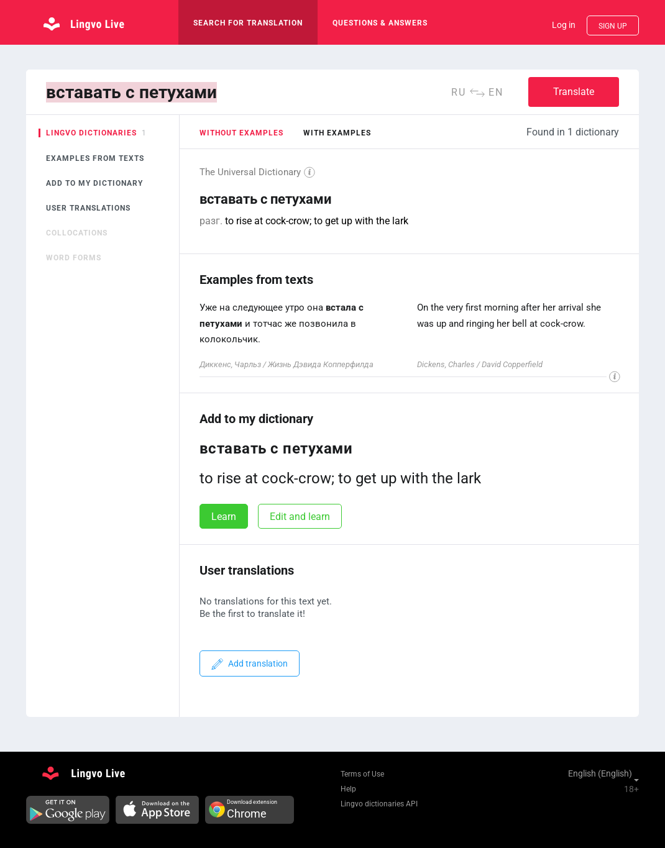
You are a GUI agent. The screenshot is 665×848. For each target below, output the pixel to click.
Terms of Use (362, 774)
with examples (337, 133)
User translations (88, 208)
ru (458, 92)
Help (348, 789)
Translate (573, 92)
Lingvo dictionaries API (379, 804)
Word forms (73, 257)
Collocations (77, 233)
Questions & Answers (380, 23)
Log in (564, 25)
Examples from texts (95, 158)
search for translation (248, 23)
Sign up (612, 26)
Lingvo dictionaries (91, 133)
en (495, 92)
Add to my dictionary (94, 183)
